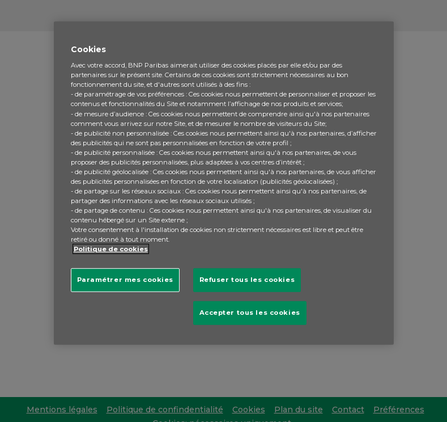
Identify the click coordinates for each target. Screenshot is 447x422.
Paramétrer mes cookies (125, 280)
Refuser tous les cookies (247, 280)
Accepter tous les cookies (249, 313)
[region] (224, 183)
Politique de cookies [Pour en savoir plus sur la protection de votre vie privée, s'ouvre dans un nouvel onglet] (111, 249)
